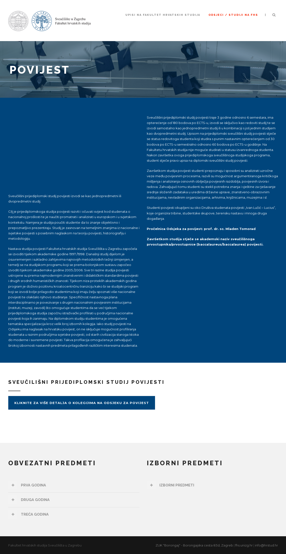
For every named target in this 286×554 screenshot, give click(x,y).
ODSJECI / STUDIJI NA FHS (233, 15)
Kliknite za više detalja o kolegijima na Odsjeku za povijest (81, 403)
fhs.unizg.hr (244, 545)
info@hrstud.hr (266, 545)
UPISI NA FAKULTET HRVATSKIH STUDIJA (162, 15)
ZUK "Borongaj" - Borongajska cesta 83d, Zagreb (194, 545)
